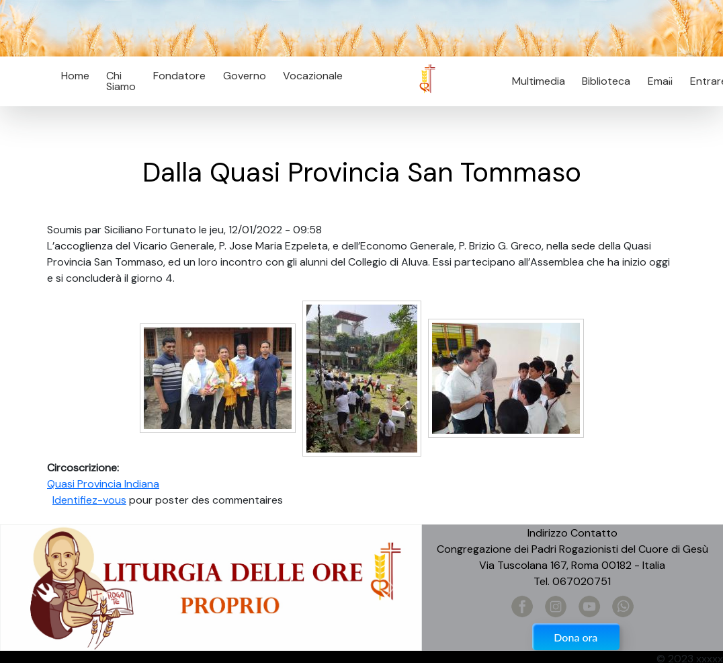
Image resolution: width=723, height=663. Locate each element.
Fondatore (179, 76)
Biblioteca (606, 81)
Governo (244, 76)
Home (75, 76)
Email (656, 81)
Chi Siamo (121, 81)
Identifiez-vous (89, 500)
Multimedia (538, 81)
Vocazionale (313, 76)
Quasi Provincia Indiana (103, 484)
